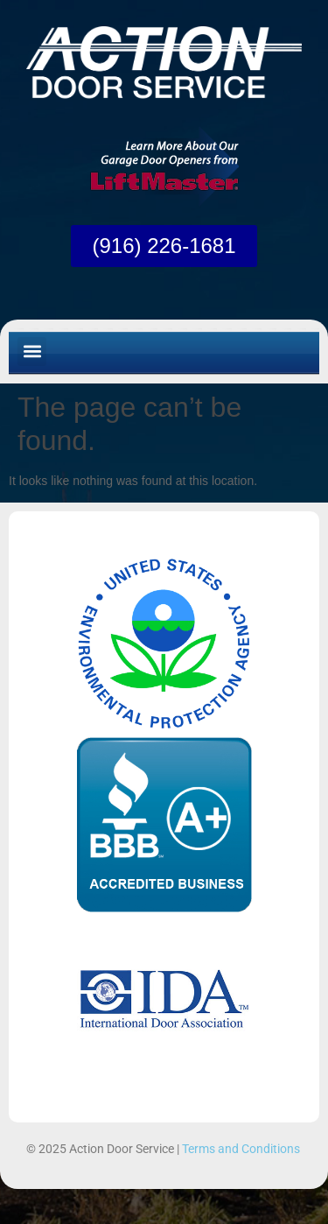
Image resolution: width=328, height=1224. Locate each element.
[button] (31, 351)
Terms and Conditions (241, 1149)
